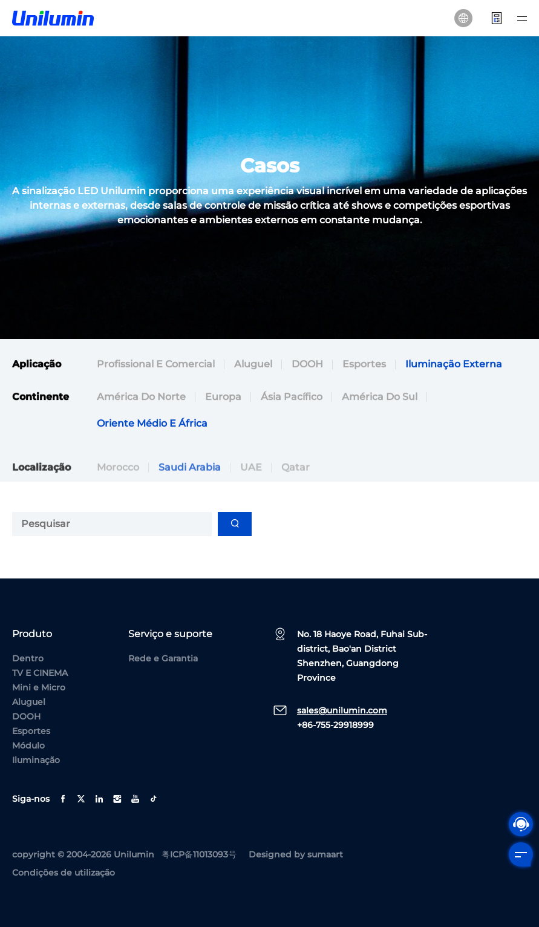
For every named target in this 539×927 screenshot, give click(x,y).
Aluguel (253, 366)
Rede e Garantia (163, 658)
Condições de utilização (63, 872)
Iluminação (36, 760)
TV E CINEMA (40, 672)
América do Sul (379, 398)
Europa (223, 398)
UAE (251, 482)
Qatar (295, 482)
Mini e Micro (38, 687)
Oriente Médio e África (152, 425)
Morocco (118, 482)
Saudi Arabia (189, 482)
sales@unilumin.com (342, 710)
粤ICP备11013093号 (199, 854)
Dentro (28, 658)
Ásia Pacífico (291, 398)
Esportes (364, 366)
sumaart (325, 854)
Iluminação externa (453, 366)
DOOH (307, 366)
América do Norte (141, 398)
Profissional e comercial (156, 366)
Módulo (28, 745)
